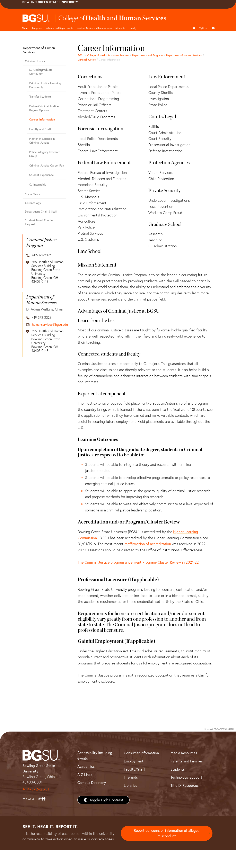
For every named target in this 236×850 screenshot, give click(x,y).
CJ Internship (37, 184)
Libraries (130, 785)
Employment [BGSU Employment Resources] (133, 761)
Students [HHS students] (120, 27)
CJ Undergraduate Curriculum (40, 71)
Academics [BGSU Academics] (86, 766)
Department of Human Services (184, 55)
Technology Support (186, 777)
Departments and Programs (147, 55)
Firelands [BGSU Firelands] (131, 777)
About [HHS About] (25, 27)
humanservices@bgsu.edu (50, 324)
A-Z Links (84, 774)
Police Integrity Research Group (44, 154)
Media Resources (184, 752)
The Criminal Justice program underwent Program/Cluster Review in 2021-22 (138, 562)
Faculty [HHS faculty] (133, 27)
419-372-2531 (36, 789)
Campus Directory (91, 782)
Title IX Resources (185, 785)
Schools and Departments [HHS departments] (59, 27)
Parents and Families (187, 761)
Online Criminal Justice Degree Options (44, 108)
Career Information (42, 119)
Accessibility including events (94, 755)
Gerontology (33, 203)
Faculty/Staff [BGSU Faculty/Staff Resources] (134, 769)
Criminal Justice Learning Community (45, 85)
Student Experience (41, 175)
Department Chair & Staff (41, 211)
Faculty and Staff (40, 129)
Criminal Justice (87, 59)
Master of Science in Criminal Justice (42, 140)
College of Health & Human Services (108, 55)
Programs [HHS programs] (37, 27)
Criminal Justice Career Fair (46, 165)
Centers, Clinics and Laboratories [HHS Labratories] (94, 27)
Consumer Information (141, 752)
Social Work (32, 194)
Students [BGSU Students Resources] (178, 769)
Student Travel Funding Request (39, 222)
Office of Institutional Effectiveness (174, 549)
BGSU (81, 55)
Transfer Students (40, 96)
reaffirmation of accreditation (147, 543)
